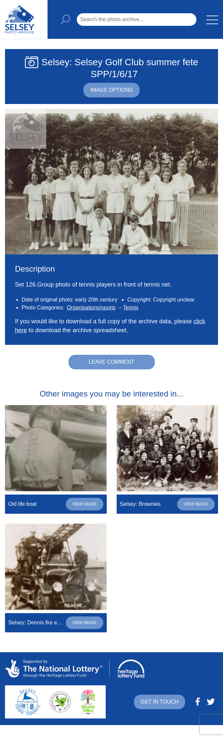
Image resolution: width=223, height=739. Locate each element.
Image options (111, 90)
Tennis (130, 307)
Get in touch (159, 702)
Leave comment (112, 362)
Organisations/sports (91, 307)
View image (84, 504)
